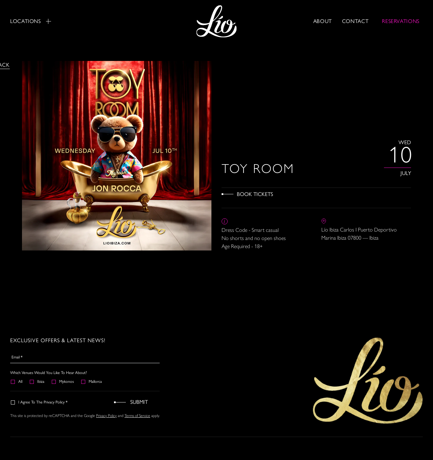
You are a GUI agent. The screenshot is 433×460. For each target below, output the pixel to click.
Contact (355, 21)
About (322, 21)
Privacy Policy (106, 415)
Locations (30, 21)
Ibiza (37, 381)
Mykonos (63, 381)
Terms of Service (137, 415)
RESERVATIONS (400, 21)
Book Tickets (255, 194)
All (17, 381)
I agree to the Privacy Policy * (40, 402)
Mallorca (92, 381)
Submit (139, 402)
